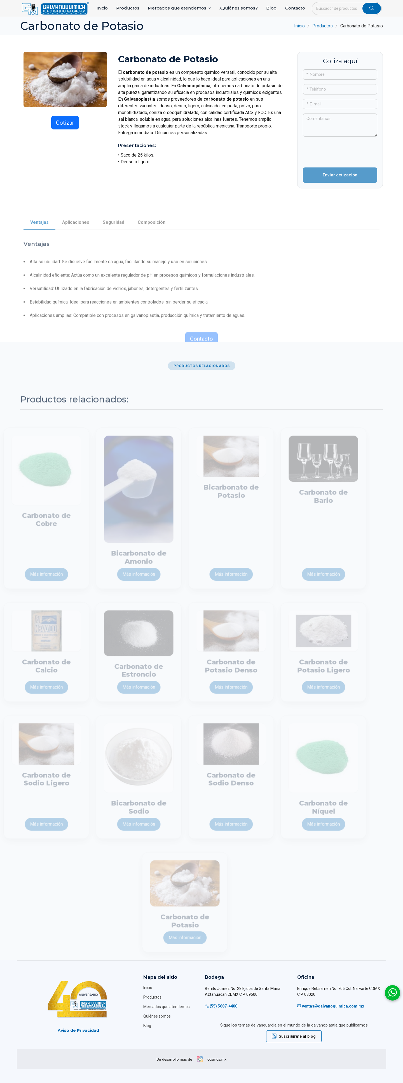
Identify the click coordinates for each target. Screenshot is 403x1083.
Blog (271, 8)
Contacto (295, 8)
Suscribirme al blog (294, 1036)
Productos (127, 8)
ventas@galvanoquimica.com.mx (333, 1006)
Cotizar (65, 122)
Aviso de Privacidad (78, 1030)
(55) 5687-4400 (223, 1006)
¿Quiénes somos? (238, 8)
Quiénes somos (157, 1016)
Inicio (102, 8)
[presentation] (335, 149)
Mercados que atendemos (166, 1007)
